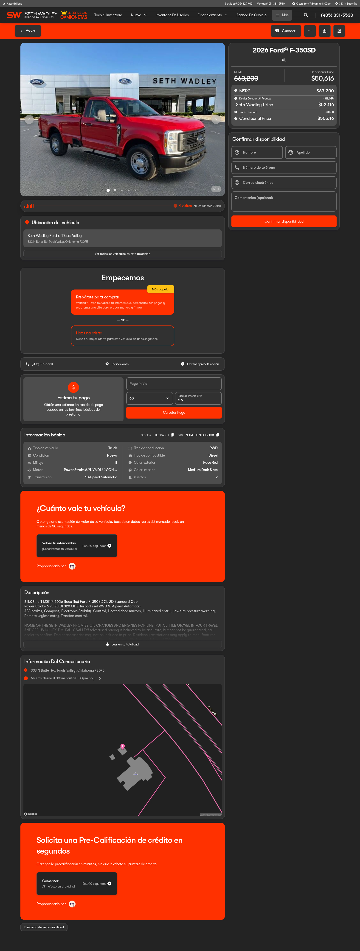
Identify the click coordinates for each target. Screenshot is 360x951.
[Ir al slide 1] (108, 190)
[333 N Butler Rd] (346, 3)
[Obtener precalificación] (200, 364)
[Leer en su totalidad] (122, 644)
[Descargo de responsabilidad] (44, 927)
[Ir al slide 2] (115, 190)
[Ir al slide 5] (135, 190)
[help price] (235, 118)
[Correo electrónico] (284, 182)
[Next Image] (216, 119)
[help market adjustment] (235, 98)
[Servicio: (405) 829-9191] (239, 3)
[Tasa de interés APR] (198, 398)
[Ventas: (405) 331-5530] (271, 3)
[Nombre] (257, 152)
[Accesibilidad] (12, 3)
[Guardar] (286, 31)
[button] (310, 31)
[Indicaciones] (117, 364)
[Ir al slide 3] (122, 190)
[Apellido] (311, 152)
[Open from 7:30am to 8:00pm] (311, 3)
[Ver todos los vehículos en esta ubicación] (122, 253)
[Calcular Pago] (174, 413)
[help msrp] (235, 90)
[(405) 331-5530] (39, 364)
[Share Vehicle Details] (325, 31)
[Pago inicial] (174, 383)
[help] (235, 111)
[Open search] (306, 15)
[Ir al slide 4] (129, 190)
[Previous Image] (29, 119)
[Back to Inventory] (28, 31)
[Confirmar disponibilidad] (284, 221)
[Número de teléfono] (284, 167)
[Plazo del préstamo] (149, 398)
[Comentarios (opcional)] (284, 201)
